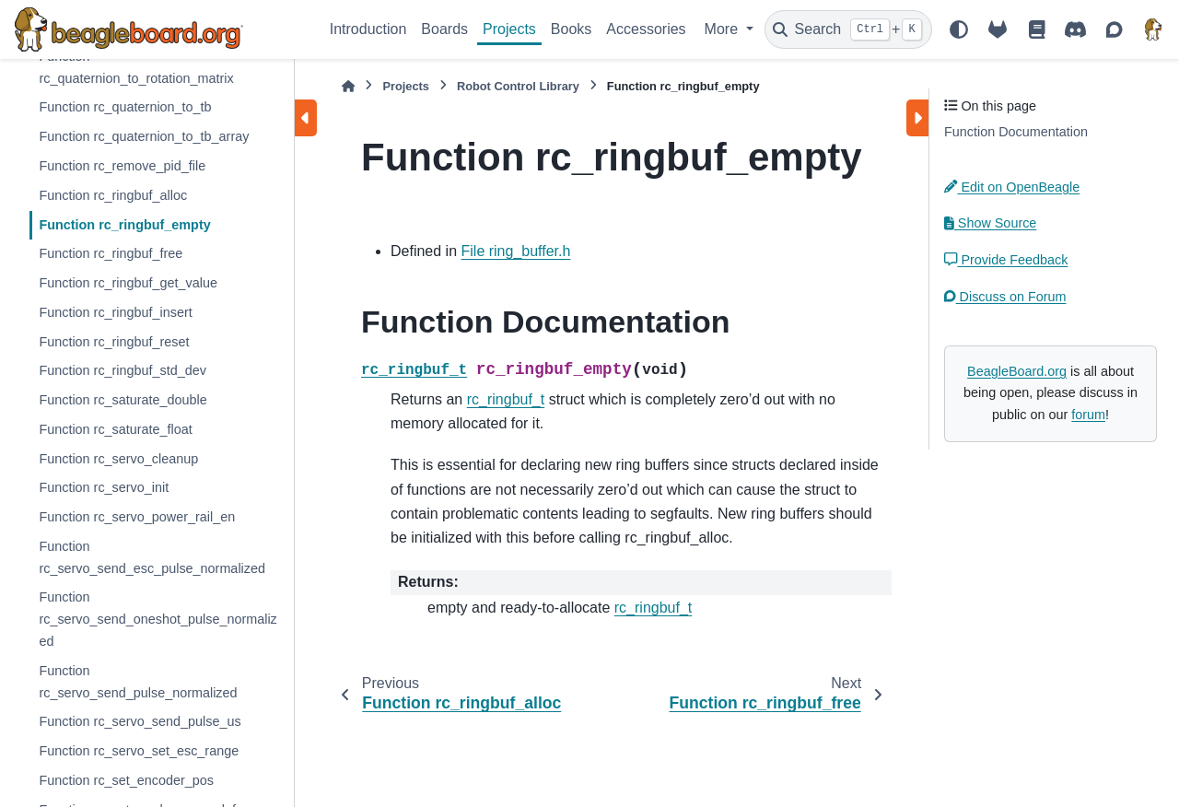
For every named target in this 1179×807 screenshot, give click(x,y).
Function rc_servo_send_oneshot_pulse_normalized (157, 619)
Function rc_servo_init (104, 487)
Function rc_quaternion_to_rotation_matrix (136, 67)
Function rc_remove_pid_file (122, 165)
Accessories (645, 29)
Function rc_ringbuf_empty (124, 224)
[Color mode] (959, 29)
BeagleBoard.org (1017, 371)
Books (571, 29)
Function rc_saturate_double (122, 399)
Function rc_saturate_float (115, 429)
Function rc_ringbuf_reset (114, 341)
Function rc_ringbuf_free (110, 253)
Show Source (990, 223)
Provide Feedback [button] (1006, 259)
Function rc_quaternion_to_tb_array (144, 136)
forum (1088, 414)
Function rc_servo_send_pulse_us (139, 721)
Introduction (368, 29)
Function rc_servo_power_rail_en (137, 516)
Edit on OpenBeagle (1012, 187)
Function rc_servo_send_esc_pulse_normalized (152, 557)
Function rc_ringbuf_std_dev (122, 370)
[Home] (348, 86)
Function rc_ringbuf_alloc (113, 195)
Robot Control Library (518, 86)
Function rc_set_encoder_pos (126, 780)
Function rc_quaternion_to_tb (125, 106)
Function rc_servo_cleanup (118, 458)
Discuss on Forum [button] (1005, 296)
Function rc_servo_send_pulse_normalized (138, 681)
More (723, 29)
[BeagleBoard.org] (1153, 29)
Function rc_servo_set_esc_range (139, 750)
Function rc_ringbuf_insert (115, 312)
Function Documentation (1016, 131)
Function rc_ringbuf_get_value (128, 282)
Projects (509, 29)
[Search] (848, 29)
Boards (444, 29)
